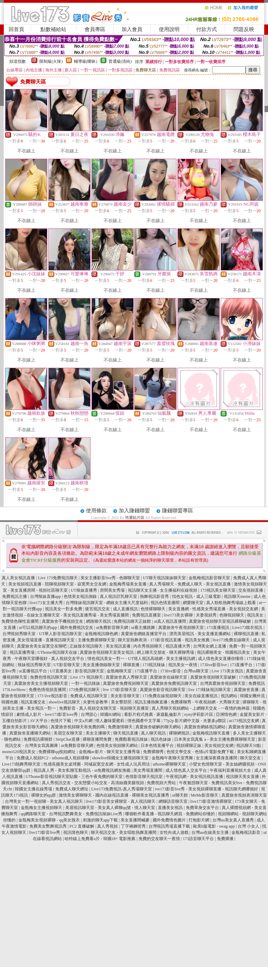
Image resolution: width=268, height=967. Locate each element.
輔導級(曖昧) (85, 61)
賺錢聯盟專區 (177, 510)
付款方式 (206, 29)
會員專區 (95, 29)
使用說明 (169, 29)
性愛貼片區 (134, 517)
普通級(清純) (120, 61)
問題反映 (243, 29)
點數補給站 (53, 29)
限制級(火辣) (51, 61)
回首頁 (16, 29)
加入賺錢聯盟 (134, 510)
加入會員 (132, 29)
